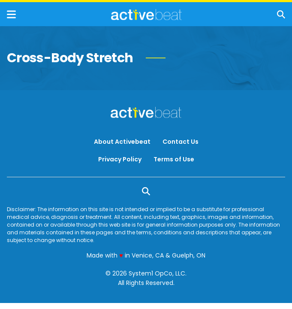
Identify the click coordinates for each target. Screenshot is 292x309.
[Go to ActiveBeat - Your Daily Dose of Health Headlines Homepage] (146, 14)
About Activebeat (122, 141)
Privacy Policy (119, 159)
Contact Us (181, 141)
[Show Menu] (11, 14)
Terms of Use (174, 159)
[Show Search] (281, 14)
